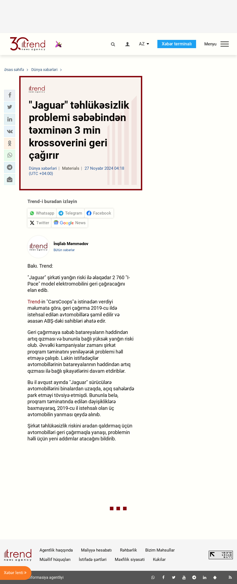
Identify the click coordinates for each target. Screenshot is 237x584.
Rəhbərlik (128, 550)
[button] (9, 95)
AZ (142, 44)
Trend (33, 302)
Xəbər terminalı (177, 43)
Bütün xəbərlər (64, 250)
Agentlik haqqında (56, 550)
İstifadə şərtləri (93, 559)
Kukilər (159, 559)
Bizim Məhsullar (160, 550)
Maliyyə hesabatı (96, 550)
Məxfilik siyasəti (130, 559)
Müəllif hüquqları (55, 559)
